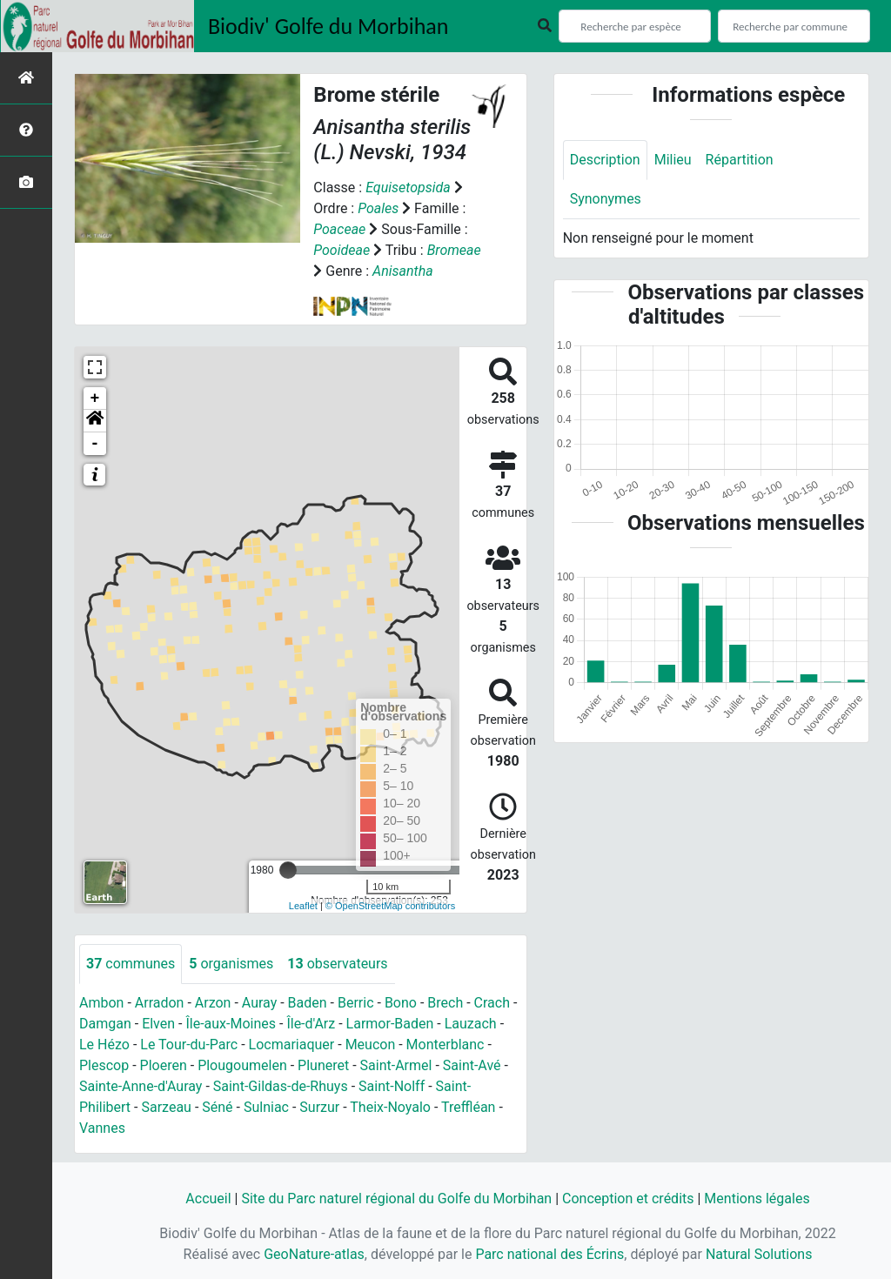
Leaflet (303, 906)
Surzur (319, 1107)
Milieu (673, 159)
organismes (231, 963)
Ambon (101, 1002)
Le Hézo (104, 1044)
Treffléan (468, 1107)
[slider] (288, 870)
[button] (95, 421)
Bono (401, 1002)
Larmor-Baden (390, 1023)
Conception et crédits (628, 1198)
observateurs (337, 963)
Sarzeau (166, 1107)
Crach (492, 1002)
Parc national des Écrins (549, 1254)
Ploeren (163, 1065)
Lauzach (471, 1023)
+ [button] (95, 398)
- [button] (95, 443)
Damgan (105, 1023)
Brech (445, 1002)
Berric (356, 1002)
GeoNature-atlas (314, 1254)
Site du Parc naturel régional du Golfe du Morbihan (396, 1198)
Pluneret (323, 1065)
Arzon (213, 1002)
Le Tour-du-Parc (189, 1044)
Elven (158, 1023)
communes (130, 963)
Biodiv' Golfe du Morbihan (328, 26)
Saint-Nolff (391, 1086)
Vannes (102, 1128)
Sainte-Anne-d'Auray (140, 1086)
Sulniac (266, 1107)
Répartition (740, 159)
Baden (307, 1002)
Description (605, 159)
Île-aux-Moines (230, 1023)
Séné (217, 1107)
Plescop (104, 1065)
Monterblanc (445, 1044)
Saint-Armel (396, 1065)
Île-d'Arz (310, 1023)
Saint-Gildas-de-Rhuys (280, 1086)
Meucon (370, 1044)
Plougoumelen (242, 1065)
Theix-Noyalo (390, 1107)
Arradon (159, 1002)
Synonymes (605, 199)
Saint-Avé (472, 1065)
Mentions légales (756, 1198)
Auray (259, 1002)
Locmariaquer (292, 1044)
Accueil (208, 1198)
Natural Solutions (759, 1254)
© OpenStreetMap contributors (390, 906)
